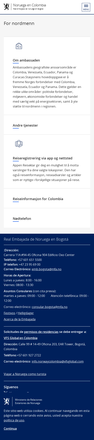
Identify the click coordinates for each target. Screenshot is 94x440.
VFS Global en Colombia (20, 338)
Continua (10, 428)
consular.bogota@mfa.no (49, 307)
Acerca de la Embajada (20, 319)
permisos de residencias (41, 332)
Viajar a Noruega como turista (25, 374)
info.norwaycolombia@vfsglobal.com (57, 361)
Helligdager (26, 313)
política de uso (14, 420)
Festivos (9, 313)
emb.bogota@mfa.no (46, 269)
